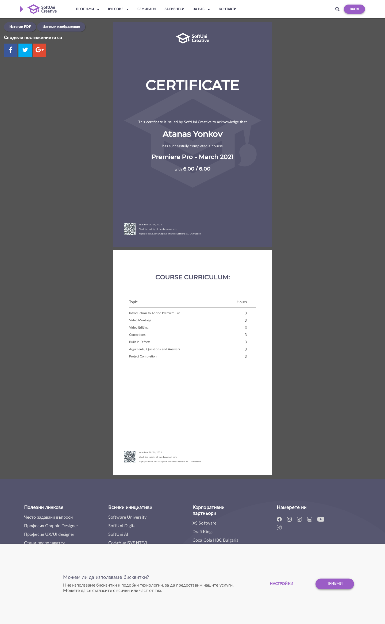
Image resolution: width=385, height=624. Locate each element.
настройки (281, 584)
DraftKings (202, 532)
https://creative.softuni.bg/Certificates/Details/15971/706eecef (170, 234)
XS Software (204, 523)
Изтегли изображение (61, 26)
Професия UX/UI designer (49, 534)
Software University (127, 517)
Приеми (334, 584)
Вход (354, 9)
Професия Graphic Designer (51, 526)
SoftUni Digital (122, 526)
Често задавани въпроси (48, 517)
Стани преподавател (44, 543)
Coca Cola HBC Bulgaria (215, 540)
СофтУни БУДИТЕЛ (127, 543)
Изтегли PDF (20, 26)
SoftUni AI (118, 534)
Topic (133, 302)
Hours (242, 302)
